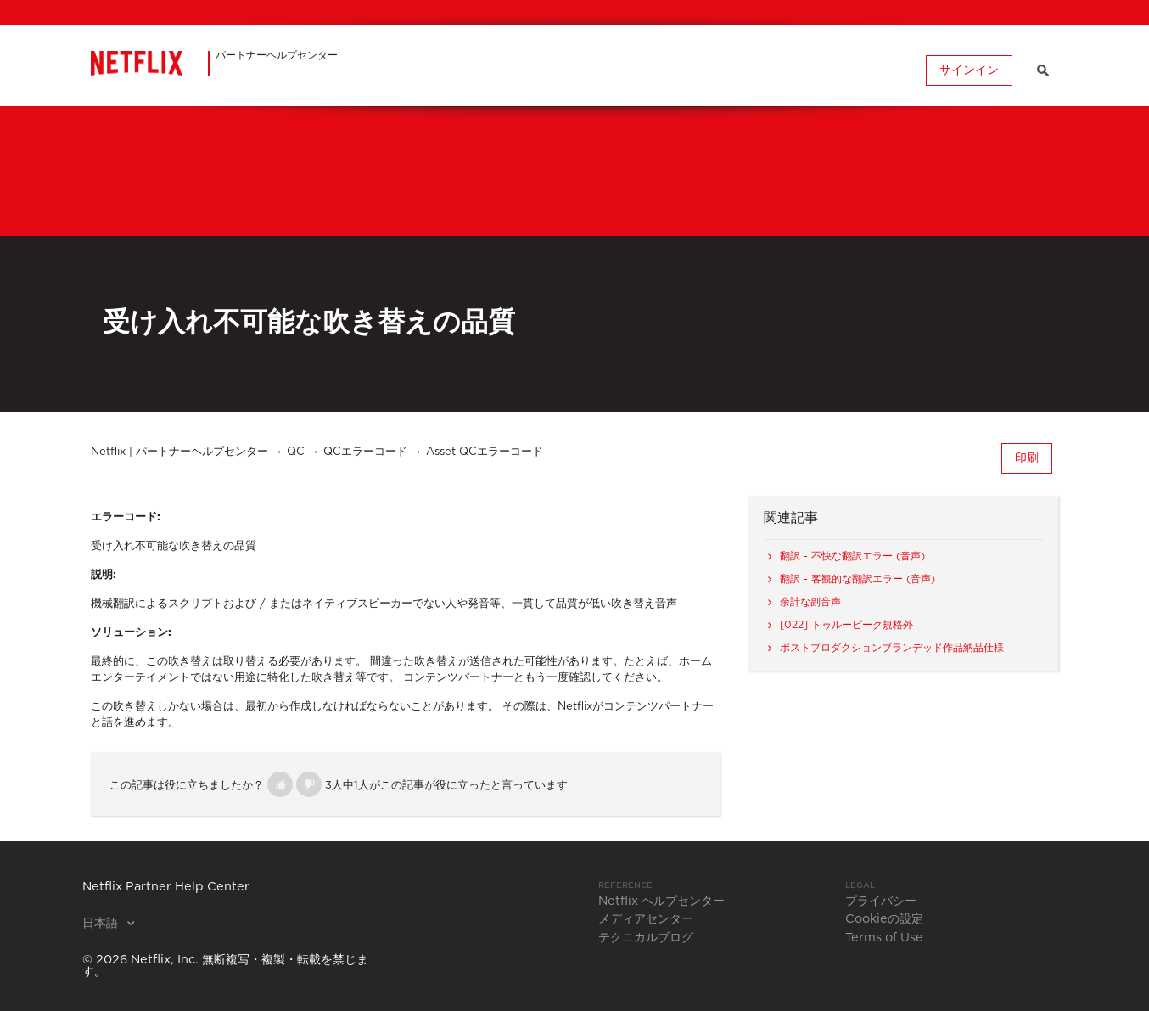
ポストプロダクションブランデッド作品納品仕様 (892, 648)
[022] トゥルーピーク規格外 (846, 625)
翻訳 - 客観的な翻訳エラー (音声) (857, 579)
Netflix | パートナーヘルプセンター (179, 452)
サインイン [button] (969, 70)
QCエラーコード (365, 452)
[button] (280, 784)
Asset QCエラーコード (484, 452)
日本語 (101, 924)
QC (296, 452)
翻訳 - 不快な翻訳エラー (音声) (852, 556)
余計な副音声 (810, 602)
